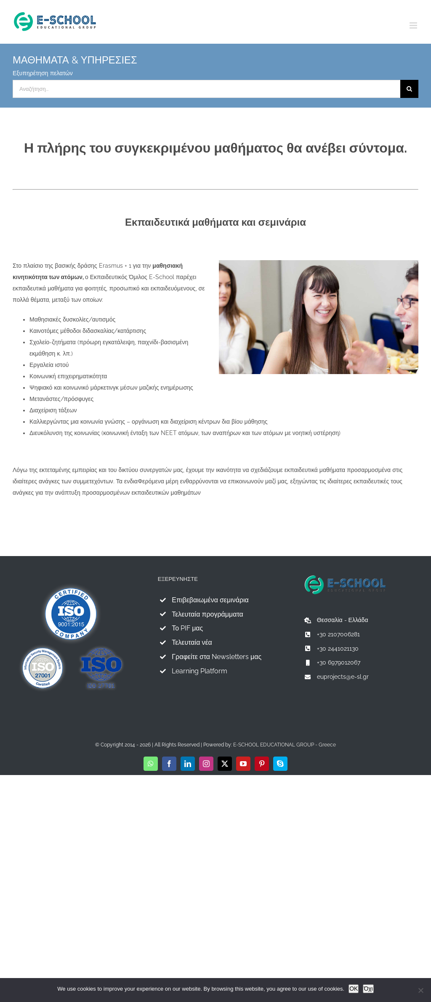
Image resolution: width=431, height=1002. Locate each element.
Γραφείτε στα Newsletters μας (216, 657)
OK (353, 988)
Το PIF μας (187, 628)
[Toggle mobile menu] (414, 25)
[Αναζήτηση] (409, 89)
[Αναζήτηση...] (206, 89)
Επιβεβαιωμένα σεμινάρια (210, 600)
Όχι (368, 988)
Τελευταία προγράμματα (207, 614)
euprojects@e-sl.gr (343, 676)
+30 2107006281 (338, 634)
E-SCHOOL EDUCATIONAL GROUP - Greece (284, 745)
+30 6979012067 (338, 662)
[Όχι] (420, 990)
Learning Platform (199, 671)
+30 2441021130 (338, 648)
